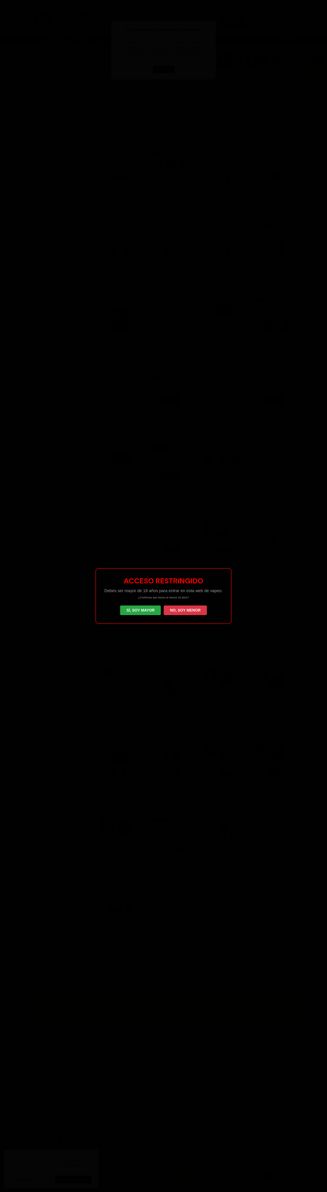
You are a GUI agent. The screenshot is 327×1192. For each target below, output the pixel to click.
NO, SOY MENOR (185, 610)
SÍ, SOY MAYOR (140, 610)
